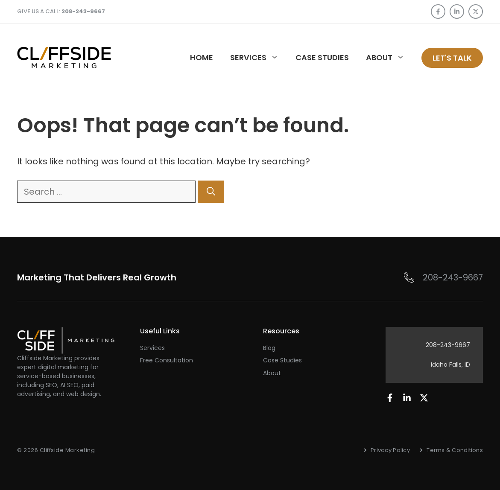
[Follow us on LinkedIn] (457, 11)
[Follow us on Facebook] (438, 11)
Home (201, 57)
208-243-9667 (453, 277)
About (389, 57)
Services (258, 57)
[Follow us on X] (475, 11)
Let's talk (452, 57)
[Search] (211, 192)
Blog (269, 348)
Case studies (322, 57)
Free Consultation (166, 360)
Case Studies (282, 360)
